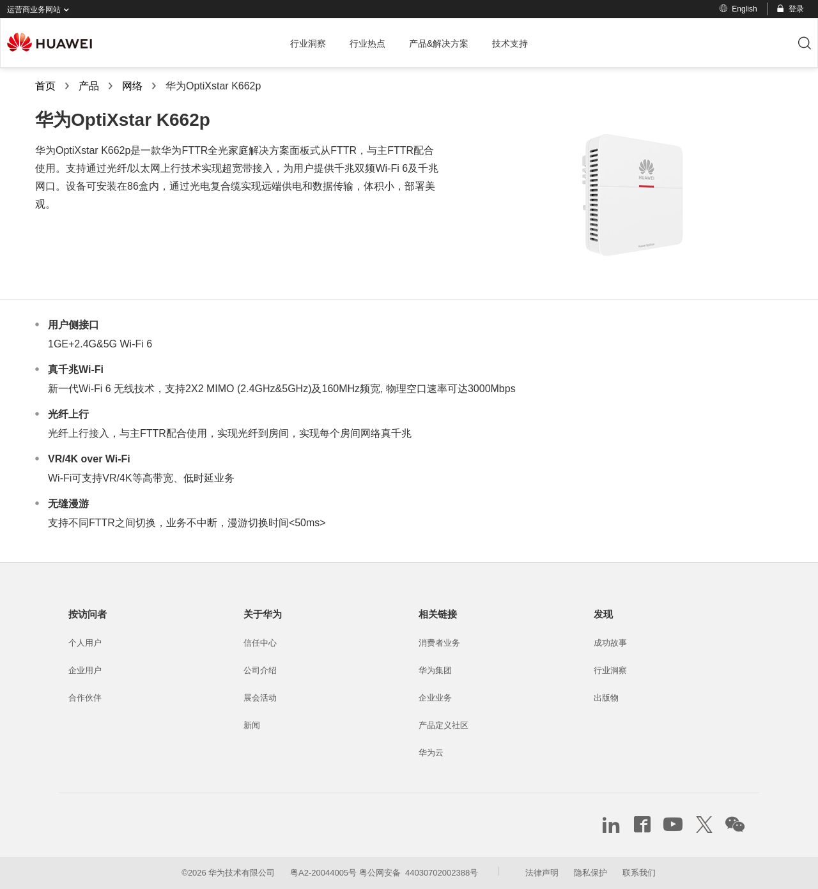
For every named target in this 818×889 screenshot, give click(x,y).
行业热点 (367, 43)
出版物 (606, 698)
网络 (132, 85)
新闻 (251, 725)
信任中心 (260, 643)
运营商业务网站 (40, 10)
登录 (789, 8)
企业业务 (435, 698)
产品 (89, 85)
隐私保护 (590, 873)
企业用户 (85, 670)
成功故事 (610, 643)
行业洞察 (308, 43)
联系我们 (639, 873)
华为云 (431, 752)
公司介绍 (260, 670)
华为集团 (435, 670)
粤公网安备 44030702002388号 (418, 873)
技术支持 (510, 43)
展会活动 (260, 698)
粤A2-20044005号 (323, 873)
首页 (45, 85)
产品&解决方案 (439, 43)
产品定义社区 (443, 725)
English (738, 8)
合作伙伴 (85, 698)
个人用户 (85, 643)
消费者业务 (439, 643)
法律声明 (542, 873)
